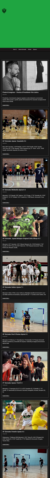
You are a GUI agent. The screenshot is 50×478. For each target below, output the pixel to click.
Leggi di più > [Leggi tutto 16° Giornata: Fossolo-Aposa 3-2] (6, 444)
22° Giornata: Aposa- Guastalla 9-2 (14, 141)
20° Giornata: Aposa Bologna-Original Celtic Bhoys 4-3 (21, 238)
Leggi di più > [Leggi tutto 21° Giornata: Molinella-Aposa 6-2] (6, 202)
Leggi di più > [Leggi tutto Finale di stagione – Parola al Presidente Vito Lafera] (6, 105)
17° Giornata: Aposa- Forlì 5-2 (12, 383)
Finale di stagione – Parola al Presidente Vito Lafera (20, 92)
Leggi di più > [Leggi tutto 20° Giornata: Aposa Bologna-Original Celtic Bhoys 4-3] (6, 251)
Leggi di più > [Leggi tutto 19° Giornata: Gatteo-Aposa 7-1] (6, 298)
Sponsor (35, 49)
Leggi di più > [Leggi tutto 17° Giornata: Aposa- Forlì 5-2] (6, 395)
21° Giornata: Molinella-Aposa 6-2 (14, 190)
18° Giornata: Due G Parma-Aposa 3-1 (15, 334)
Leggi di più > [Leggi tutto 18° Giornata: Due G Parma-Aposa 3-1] (6, 347)
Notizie (29, 49)
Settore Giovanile (22, 49)
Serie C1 (15, 49)
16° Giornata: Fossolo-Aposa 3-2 (13, 432)
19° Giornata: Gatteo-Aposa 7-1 (13, 287)
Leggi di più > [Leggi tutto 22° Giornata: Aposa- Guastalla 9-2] (6, 154)
